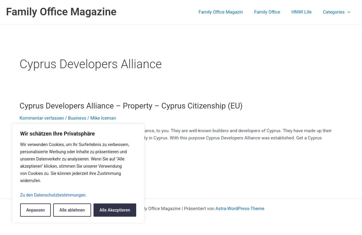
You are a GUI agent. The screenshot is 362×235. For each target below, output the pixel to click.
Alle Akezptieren (115, 210)
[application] (348, 12)
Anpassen (35, 210)
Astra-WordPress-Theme (239, 208)
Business (77, 118)
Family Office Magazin (229, 12)
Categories (337, 12)
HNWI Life (305, 12)
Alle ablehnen (72, 210)
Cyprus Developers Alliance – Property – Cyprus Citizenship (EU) (131, 105)
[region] (78, 173)
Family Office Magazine (61, 12)
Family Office (273, 12)
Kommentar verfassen (42, 118)
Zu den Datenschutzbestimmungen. (53, 195)
